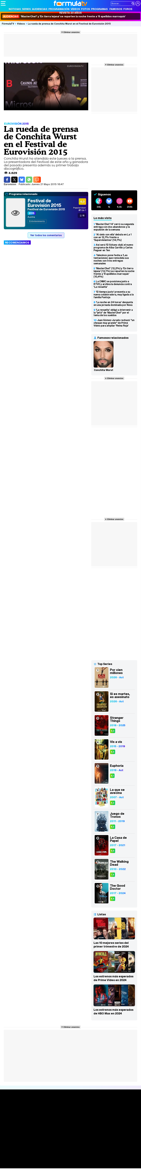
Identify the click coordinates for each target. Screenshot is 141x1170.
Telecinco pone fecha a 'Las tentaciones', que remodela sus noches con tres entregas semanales (111, 259)
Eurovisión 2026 (93, 1113)
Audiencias (39, 9)
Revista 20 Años (70, 13)
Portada (8, 1104)
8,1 (112, 775)
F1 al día (49, 1166)
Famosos (115, 9)
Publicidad (104, 1140)
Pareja (45, 1161)
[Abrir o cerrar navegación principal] (3, 3)
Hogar (84, 1161)
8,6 (112, 850)
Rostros (117, 1104)
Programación (58, 9)
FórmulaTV (8, 23)
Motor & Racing (63, 1166)
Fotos (85, 9)
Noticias (15, 9)
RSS (126, 1140)
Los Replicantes (25, 1153)
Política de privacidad (43, 1140)
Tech (40, 1166)
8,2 (112, 826)
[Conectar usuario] (137, 3)
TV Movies (36, 1114)
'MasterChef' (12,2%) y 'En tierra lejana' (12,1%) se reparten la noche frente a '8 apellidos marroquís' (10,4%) (114, 272)
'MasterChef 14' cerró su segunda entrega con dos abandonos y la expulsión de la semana (114, 226)
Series (26, 9)
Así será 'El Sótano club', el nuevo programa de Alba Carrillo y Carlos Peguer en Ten (113, 247)
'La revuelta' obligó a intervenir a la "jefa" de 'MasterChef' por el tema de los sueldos (113, 312)
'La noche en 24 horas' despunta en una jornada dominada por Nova (113, 303)
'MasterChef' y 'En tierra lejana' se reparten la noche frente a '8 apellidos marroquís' (63, 16)
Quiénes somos (9, 1140)
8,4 (112, 751)
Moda (28, 1161)
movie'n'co (79, 1157)
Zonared (77, 1166)
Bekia (20, 1161)
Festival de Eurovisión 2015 (44, 203)
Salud (63, 1161)
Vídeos (75, 9)
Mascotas (101, 1161)
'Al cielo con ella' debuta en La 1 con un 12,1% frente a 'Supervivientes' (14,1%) (113, 237)
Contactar (116, 1140)
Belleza (36, 1161)
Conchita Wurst (103, 370)
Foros (127, 9)
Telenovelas (93, 1118)
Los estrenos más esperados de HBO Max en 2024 (113, 1011)
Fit (77, 1161)
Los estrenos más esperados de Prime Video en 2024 (113, 978)
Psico (92, 1161)
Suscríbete (119, 1115)
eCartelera (49, 1157)
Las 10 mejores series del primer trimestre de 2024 (111, 944)
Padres (54, 1161)
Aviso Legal (25, 1140)
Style (29, 1166)
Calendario (36, 1108)
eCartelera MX (65, 1157)
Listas (33, 1111)
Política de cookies (65, 1140)
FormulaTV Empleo (32, 1157)
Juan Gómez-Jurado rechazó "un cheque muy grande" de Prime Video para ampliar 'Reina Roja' (114, 322)
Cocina (71, 1161)
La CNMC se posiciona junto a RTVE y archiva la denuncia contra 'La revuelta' (113, 284)
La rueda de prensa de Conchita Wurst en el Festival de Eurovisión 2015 (69, 23)
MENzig (21, 1166)
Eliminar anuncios (71, 32)
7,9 (112, 874)
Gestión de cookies (87, 1140)
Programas (99, 9)
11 (83, 215)
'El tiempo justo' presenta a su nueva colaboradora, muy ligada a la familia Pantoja (114, 294)
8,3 (112, 730)
